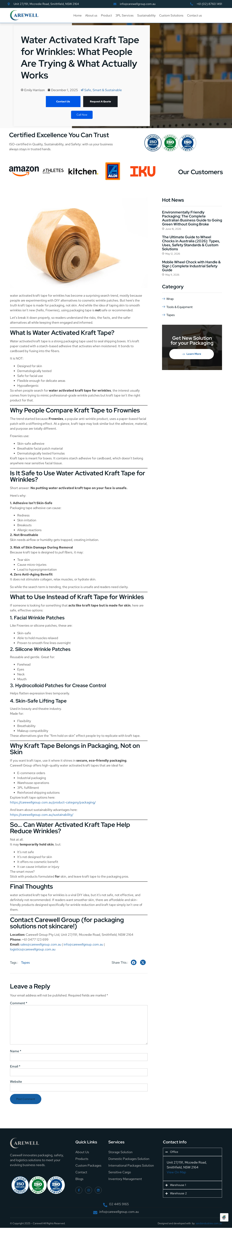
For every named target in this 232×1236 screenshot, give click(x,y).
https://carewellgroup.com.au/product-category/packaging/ (53, 802)
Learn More (191, 354)
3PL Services (124, 15)
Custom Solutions (171, 15)
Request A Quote (100, 101)
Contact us (194, 15)
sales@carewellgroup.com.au (40, 944)
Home (77, 15)
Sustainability (146, 15)
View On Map (176, 1177)
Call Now (81, 115)
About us (91, 15)
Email (15, 1070)
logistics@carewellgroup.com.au (32, 949)
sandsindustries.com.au (209, 1227)
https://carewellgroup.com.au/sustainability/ (41, 815)
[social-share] (133, 962)
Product (106, 15)
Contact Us (63, 101)
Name (15, 1054)
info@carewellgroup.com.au (83, 944)
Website (16, 1085)
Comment (18, 1003)
